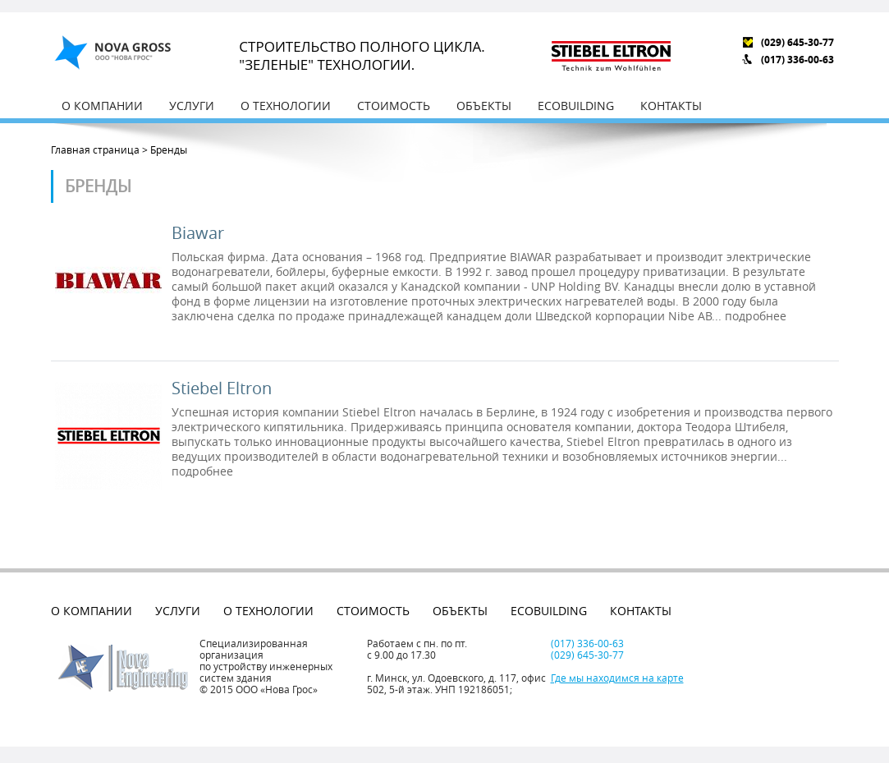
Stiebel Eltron (222, 388)
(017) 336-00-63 (797, 60)
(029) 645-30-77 (797, 42)
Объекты (483, 105)
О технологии (286, 105)
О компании (102, 105)
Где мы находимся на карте (617, 677)
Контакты (671, 105)
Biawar (198, 233)
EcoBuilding (576, 105)
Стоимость (393, 105)
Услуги (191, 105)
